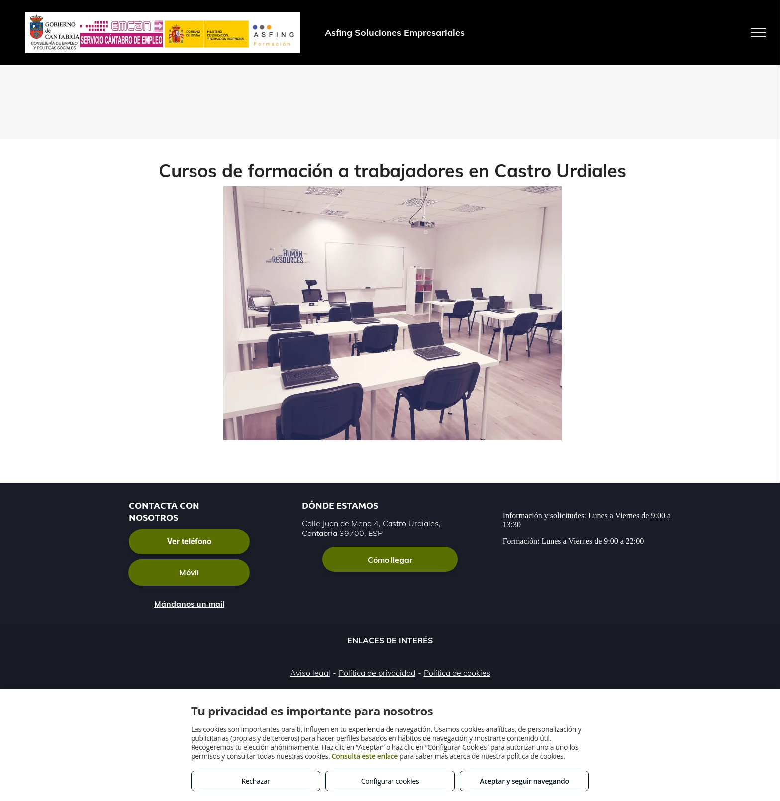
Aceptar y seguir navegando (524, 781)
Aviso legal (310, 673)
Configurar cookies (390, 781)
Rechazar (255, 781)
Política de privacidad (377, 673)
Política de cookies (457, 673)
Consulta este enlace (365, 756)
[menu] (758, 32)
